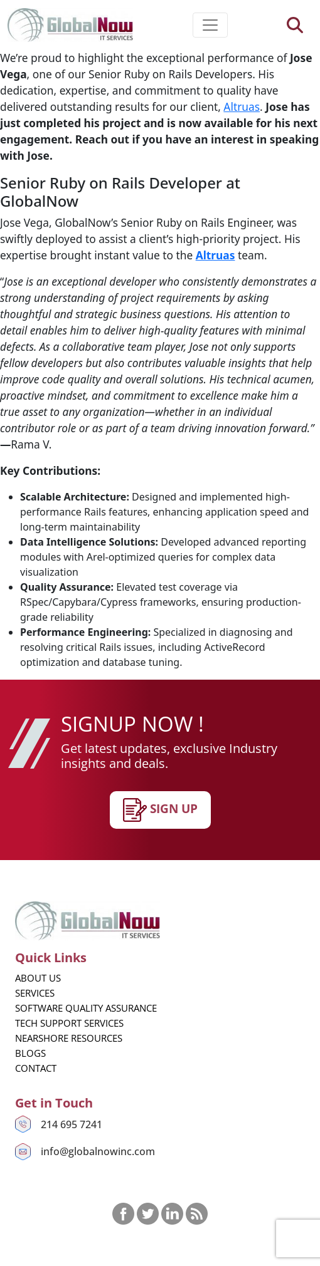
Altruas (241, 106)
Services (35, 993)
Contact (35, 1068)
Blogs (30, 1053)
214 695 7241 (71, 1124)
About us (38, 978)
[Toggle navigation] (210, 25)
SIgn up (160, 810)
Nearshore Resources (68, 1038)
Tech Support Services (69, 1023)
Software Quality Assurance (86, 1008)
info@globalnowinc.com (98, 1151)
